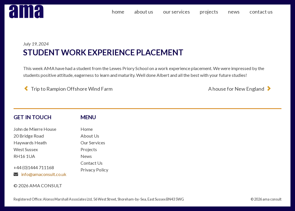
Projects (218, 17)
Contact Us (269, 17)
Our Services (185, 17)
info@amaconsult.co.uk (43, 174)
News (242, 17)
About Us (152, 17)
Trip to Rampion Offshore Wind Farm (71, 89)
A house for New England (236, 89)
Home (127, 17)
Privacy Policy (94, 169)
